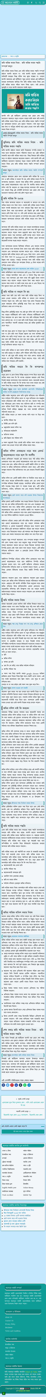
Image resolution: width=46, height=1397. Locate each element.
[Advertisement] (23, 30)
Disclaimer (8, 1327)
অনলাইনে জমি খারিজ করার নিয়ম (23, 1055)
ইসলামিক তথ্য (9, 1344)
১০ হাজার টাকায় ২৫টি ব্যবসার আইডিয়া (17, 1215)
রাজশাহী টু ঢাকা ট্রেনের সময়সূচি (14, 1224)
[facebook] (31, 2)
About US (8, 1317)
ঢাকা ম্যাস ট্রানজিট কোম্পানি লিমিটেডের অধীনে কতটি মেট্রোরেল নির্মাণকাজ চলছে (23, 390)
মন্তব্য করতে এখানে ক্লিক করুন (23, 1131)
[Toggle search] (40, 3)
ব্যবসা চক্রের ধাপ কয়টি (19, 688)
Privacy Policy (10, 1324)
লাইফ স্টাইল (9, 1355)
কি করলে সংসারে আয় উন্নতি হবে (15, 1226)
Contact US (9, 1320)
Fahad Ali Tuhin (31, 1372)
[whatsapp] (28, 2)
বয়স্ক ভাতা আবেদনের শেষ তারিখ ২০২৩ (25, 269)
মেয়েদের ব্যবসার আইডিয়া (20, 936)
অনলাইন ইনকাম (10, 1351)
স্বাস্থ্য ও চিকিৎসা (10, 1348)
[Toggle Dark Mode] (36, 2)
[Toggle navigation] (43, 2)
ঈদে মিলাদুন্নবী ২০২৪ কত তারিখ (15, 1213)
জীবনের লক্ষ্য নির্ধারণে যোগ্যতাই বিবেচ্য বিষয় (19, 1210)
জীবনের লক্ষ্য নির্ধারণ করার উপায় (23, 803)
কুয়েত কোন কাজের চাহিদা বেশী (14, 1221)
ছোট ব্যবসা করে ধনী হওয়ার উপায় (15, 1218)
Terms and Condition (12, 1331)
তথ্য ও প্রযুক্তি (9, 1358)
